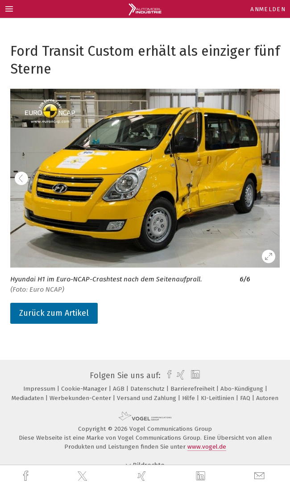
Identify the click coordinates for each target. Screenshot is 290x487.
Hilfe (189, 398)
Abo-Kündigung (242, 388)
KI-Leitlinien (218, 398)
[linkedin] (201, 476)
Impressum (40, 388)
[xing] (143, 476)
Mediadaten (29, 398)
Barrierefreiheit (193, 388)
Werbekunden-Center (81, 398)
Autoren (267, 398)
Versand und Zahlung (147, 398)
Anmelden (268, 9)
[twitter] (83, 476)
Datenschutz (148, 388)
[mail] (260, 476)
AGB (119, 388)
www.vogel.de (206, 446)
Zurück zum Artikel (54, 313)
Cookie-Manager (85, 388)
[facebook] (26, 476)
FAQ (246, 398)
